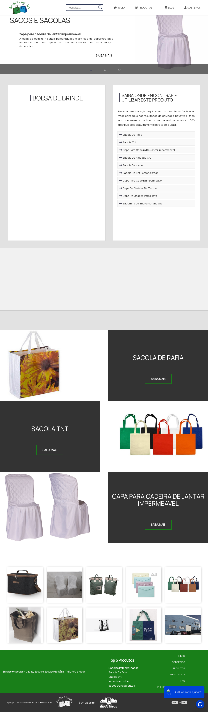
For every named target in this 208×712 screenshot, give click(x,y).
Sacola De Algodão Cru (135, 157)
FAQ (182, 680)
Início (119, 7)
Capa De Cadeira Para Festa (138, 196)
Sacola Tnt (127, 142)
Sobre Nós (192, 7)
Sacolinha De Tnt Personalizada (140, 203)
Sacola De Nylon (131, 165)
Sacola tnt (115, 677)
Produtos (143, 7)
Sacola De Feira (118, 672)
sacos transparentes (122, 685)
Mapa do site (177, 674)
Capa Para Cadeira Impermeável (140, 180)
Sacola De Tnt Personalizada (139, 173)
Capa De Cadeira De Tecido (138, 188)
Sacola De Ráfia (130, 135)
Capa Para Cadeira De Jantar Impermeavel (147, 150)
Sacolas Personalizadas (123, 668)
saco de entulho (119, 681)
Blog (169, 7)
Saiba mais (104, 55)
